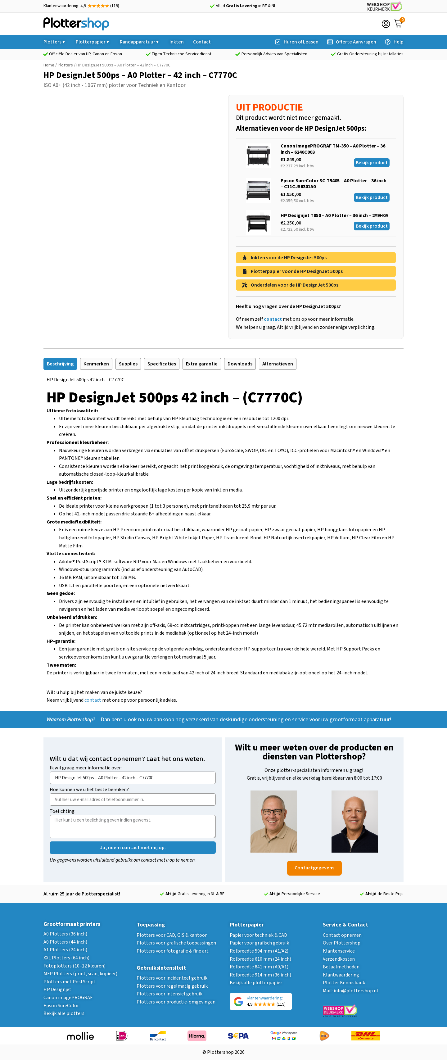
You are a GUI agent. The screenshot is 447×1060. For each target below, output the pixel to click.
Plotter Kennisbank (344, 982)
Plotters (65, 65)
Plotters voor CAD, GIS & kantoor (172, 935)
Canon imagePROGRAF (68, 997)
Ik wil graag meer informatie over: (86, 768)
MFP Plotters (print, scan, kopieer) (80, 973)
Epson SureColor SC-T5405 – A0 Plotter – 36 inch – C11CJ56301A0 (333, 183)
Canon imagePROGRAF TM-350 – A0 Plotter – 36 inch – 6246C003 (333, 149)
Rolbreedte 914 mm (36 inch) (260, 975)
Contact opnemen (342, 935)
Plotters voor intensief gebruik (169, 993)
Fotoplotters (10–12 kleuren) (74, 966)
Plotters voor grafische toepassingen (176, 943)
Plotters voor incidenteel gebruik (172, 978)
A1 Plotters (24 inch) (65, 949)
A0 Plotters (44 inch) (65, 942)
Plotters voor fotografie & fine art (173, 951)
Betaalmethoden (341, 966)
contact (92, 700)
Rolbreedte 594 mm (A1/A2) (259, 951)
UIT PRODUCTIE (269, 107)
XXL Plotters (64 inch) (66, 957)
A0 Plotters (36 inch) (65, 934)
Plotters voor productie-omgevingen (176, 1002)
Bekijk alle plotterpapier (256, 982)
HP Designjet (57, 989)
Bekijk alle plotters (63, 1013)
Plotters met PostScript (69, 981)
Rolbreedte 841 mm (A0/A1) (259, 966)
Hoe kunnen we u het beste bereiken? (89, 790)
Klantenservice (339, 951)
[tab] (60, 364)
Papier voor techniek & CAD (258, 935)
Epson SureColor (61, 1005)
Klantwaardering (341, 975)
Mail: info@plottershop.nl (350, 990)
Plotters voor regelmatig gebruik (172, 986)
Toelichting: (62, 812)
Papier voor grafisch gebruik (259, 943)
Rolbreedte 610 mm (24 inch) (260, 959)
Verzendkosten (339, 959)
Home (48, 65)
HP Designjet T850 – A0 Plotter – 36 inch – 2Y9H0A (334, 215)
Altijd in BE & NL (246, 6)
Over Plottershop (341, 943)
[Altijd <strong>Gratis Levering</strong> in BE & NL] (212, 6)
